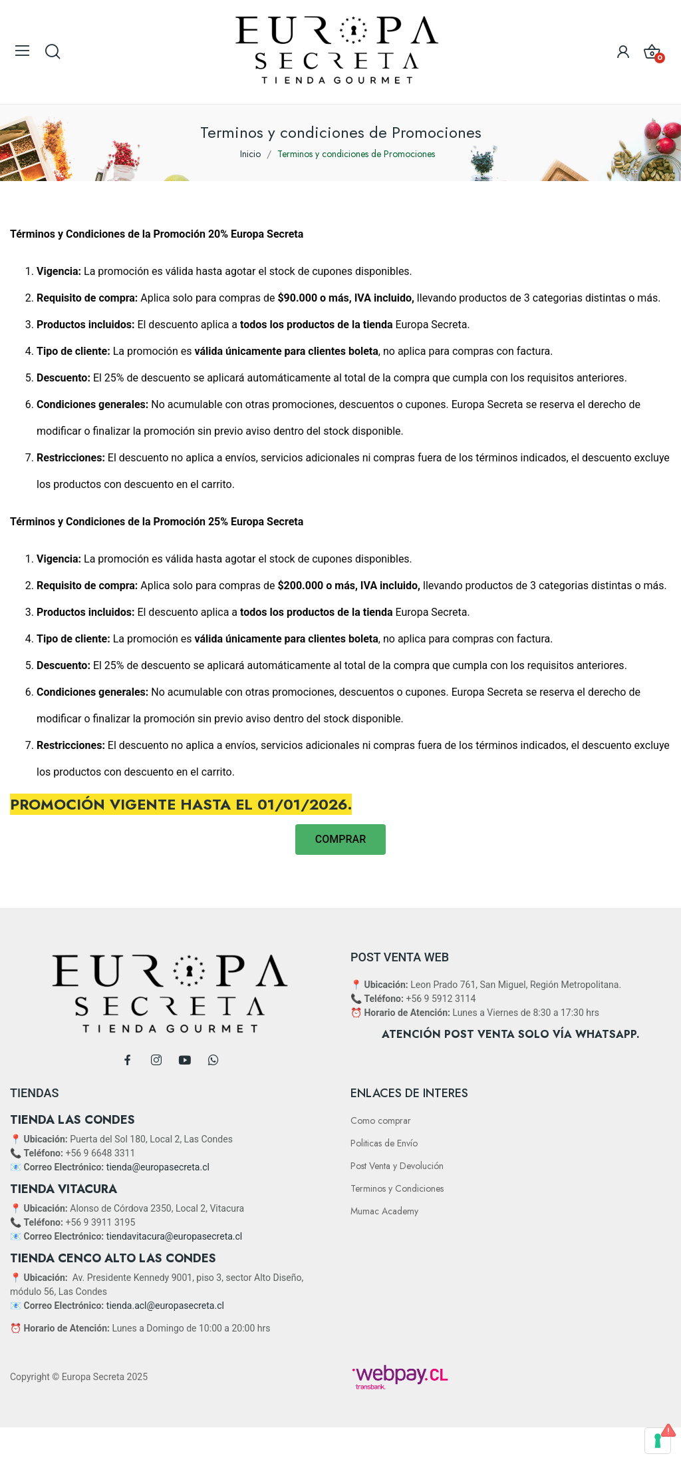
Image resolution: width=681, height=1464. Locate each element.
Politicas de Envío (384, 1143)
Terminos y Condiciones (397, 1188)
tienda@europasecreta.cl (157, 1167)
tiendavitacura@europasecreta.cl (174, 1236)
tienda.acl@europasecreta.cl (165, 1305)
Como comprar (380, 1120)
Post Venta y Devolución (397, 1165)
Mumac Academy (384, 1211)
